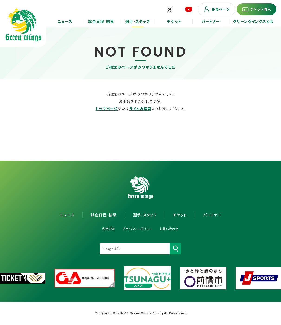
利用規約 (108, 229)
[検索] (175, 248)
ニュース (67, 215)
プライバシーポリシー (137, 229)
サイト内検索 (140, 108)
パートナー (212, 215)
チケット (180, 215)
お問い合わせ (169, 229)
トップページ (107, 108)
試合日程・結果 (104, 215)
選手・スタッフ (145, 215)
